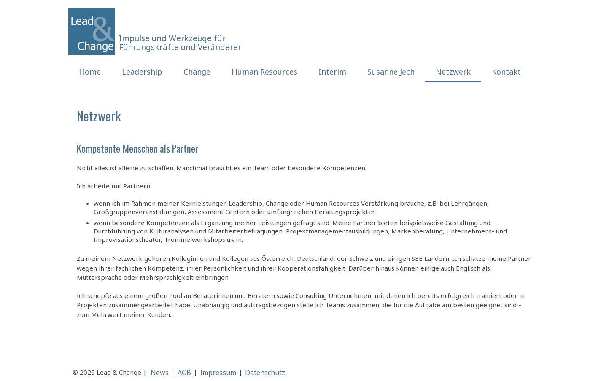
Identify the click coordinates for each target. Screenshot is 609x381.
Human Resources (264, 72)
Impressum (218, 372)
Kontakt (506, 72)
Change (196, 72)
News (160, 372)
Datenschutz (265, 372)
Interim (332, 72)
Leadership (142, 72)
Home (90, 72)
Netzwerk (453, 72)
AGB (184, 372)
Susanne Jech (391, 72)
